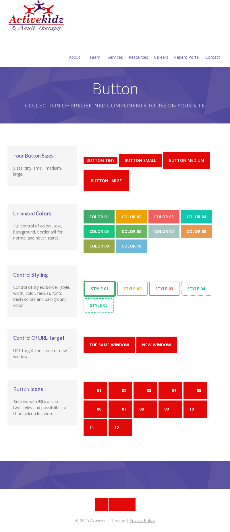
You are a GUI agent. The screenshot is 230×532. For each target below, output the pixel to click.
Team (94, 50)
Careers (161, 50)
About (74, 50)
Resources (138, 50)
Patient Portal (187, 50)
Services (115, 50)
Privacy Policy (142, 520)
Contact (212, 50)
